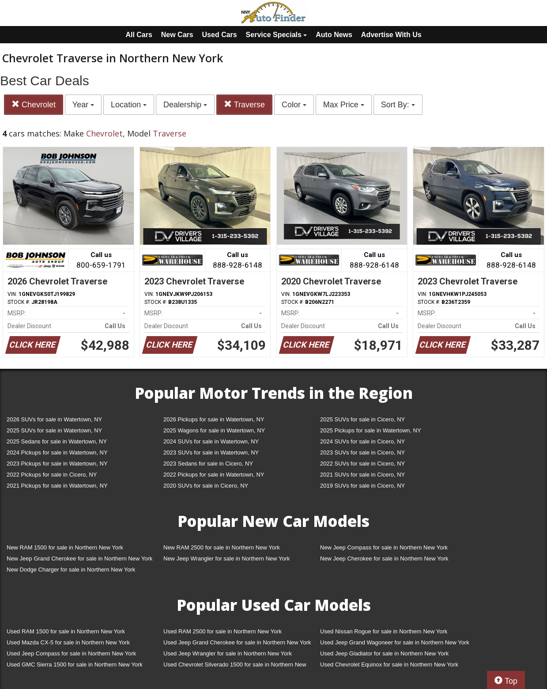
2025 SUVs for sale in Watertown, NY (54, 430)
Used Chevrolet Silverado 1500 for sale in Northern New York (234, 666)
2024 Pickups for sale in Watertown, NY (57, 452)
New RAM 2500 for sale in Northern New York (221, 547)
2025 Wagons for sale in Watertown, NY (214, 430)
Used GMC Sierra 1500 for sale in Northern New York (75, 664)
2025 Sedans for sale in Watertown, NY (57, 441)
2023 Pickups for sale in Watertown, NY (57, 463)
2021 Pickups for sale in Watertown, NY (57, 485)
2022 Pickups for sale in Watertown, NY (213, 474)
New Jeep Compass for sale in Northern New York (384, 547)
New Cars (177, 34)
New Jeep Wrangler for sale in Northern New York (226, 558)
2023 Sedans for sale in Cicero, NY (208, 463)
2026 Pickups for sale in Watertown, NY (213, 419)
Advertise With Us (391, 34)
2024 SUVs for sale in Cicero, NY (362, 441)
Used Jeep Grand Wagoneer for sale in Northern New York (394, 642)
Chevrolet (33, 104)
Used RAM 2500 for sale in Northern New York (222, 631)
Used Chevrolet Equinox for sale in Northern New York (389, 664)
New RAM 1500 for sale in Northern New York (65, 547)
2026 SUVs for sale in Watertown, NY (54, 419)
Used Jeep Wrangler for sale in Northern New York (227, 653)
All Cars (138, 34)
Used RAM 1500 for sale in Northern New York (66, 631)
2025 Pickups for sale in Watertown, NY (370, 430)
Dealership (185, 104)
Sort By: (398, 104)
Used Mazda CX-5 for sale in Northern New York (68, 642)
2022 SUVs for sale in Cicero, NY (362, 463)
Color (294, 104)
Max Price (343, 104)
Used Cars (219, 34)
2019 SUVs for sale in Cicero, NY (362, 485)
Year (83, 104)
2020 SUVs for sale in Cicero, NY (205, 485)
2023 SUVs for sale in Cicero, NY (362, 452)
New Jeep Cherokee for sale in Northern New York (384, 558)
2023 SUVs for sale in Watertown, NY (211, 452)
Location (129, 104)
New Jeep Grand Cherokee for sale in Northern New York (79, 558)
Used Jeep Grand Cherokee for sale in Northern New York (237, 642)
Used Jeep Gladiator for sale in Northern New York (384, 653)
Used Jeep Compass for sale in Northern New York (71, 653)
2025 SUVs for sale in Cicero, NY (362, 419)
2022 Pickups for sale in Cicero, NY (52, 474)
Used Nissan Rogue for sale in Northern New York (383, 631)
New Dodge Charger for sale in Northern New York (71, 569)
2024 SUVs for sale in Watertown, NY (211, 441)
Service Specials (276, 34)
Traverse (244, 104)
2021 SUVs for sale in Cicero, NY (362, 474)
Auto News (334, 34)
